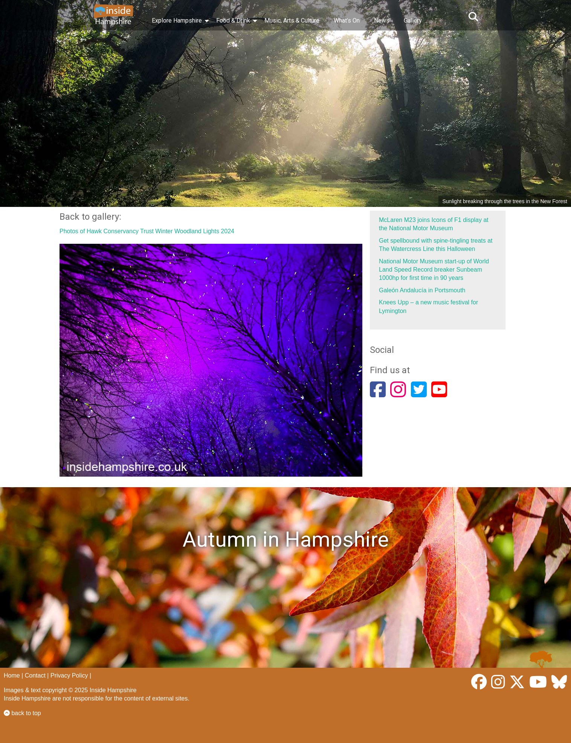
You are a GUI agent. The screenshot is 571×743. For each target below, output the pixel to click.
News (381, 20)
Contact (35, 675)
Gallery (413, 20)
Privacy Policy (69, 675)
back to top (22, 713)
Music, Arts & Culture (291, 20)
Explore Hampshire (177, 20)
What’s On (347, 20)
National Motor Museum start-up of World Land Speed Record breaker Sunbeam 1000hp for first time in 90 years (434, 269)
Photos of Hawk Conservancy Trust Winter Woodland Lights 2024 (147, 231)
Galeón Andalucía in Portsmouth (422, 290)
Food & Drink (233, 20)
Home (12, 675)
